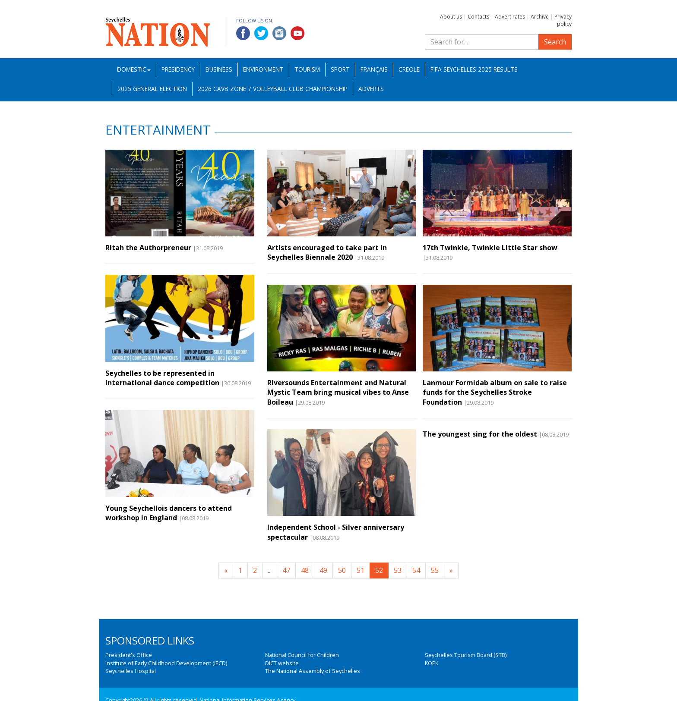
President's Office (128, 655)
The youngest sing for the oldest (480, 434)
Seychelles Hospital (130, 671)
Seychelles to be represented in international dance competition (162, 377)
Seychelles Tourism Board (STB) (465, 655)
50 (342, 570)
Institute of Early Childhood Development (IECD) (166, 663)
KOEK (431, 663)
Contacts (478, 16)
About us (451, 16)
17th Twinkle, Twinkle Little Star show (490, 247)
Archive (540, 16)
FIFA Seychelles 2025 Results (474, 69)
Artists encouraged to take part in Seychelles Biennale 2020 (327, 252)
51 (360, 570)
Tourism (307, 69)
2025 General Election (152, 89)
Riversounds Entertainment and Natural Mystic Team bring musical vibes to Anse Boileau (338, 392)
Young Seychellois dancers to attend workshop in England (168, 512)
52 (379, 570)
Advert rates (510, 16)
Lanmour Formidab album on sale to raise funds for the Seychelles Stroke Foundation (495, 392)
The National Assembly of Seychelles (312, 671)
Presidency (178, 69)
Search (555, 42)
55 (435, 570)
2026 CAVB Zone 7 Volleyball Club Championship (273, 89)
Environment (263, 69)
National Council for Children (302, 655)
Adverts (371, 89)
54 (416, 570)
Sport (340, 69)
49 (323, 570)
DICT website (282, 663)
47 (286, 570)
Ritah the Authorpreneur (148, 247)
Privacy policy (563, 20)
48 (305, 570)
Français (374, 69)
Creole (409, 69)
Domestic (134, 69)
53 (398, 570)
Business (219, 69)
